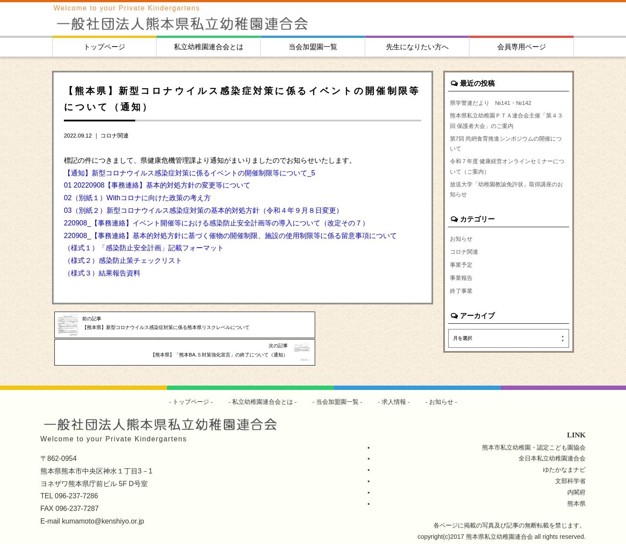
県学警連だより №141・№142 (494, 102)
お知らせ (462, 249)
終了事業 (462, 305)
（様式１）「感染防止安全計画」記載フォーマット (144, 248)
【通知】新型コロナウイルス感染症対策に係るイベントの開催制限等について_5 (189, 173)
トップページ (104, 46)
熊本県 (576, 497)
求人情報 (394, 395)
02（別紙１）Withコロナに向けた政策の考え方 (137, 197)
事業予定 (462, 277)
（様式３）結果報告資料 (102, 273)
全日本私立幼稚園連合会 (552, 452)
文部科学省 (570, 474)
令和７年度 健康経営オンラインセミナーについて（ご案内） (508, 173)
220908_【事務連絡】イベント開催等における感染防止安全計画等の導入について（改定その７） (216, 223)
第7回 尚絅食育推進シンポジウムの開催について (507, 148)
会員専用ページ (521, 46)
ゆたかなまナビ (564, 463)
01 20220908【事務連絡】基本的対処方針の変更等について (157, 185)
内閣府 (576, 486)
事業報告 (462, 291)
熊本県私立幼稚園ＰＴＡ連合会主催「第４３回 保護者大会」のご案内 (508, 123)
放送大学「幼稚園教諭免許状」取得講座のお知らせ (508, 198)
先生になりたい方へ (417, 46)
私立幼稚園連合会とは (208, 46)
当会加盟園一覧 (313, 46)
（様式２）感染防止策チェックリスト (123, 260)
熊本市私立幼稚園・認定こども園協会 (534, 440)
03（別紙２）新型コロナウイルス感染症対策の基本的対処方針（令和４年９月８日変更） (203, 210)
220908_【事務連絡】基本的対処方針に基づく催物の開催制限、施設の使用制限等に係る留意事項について (230, 235)
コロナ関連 (114, 135)
